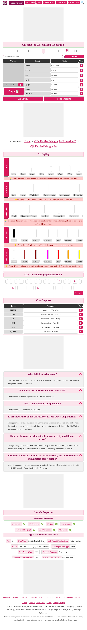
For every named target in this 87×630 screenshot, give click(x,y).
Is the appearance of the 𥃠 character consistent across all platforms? (42, 416)
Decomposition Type (60, 546)
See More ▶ (79, 293)
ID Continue (34, 524)
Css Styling (23, 99)
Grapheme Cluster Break (23, 558)
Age (8, 541)
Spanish (16, 597)
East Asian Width (26, 552)
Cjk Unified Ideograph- (43, 146)
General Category (50, 552)
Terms (49, 603)
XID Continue (45, 530)
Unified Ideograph (23, 530)
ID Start (50, 524)
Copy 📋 (13, 91)
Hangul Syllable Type (51, 558)
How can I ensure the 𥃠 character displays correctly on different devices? (42, 438)
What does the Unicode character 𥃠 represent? (42, 390)
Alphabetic (16, 524)
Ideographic (66, 524)
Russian (33, 597)
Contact (32, 603)
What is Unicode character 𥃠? (42, 374)
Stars (39, 2)
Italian (49, 597)
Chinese (58, 597)
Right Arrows (48, 2)
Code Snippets (64, 99)
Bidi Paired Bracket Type (58, 541)
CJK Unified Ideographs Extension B (55, 141)
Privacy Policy (59, 603)
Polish (77, 597)
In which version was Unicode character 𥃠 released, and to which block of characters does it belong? (42, 457)
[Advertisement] (43, 24)
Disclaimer (40, 603)
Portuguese (68, 597)
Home (27, 141)
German (24, 597)
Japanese (6, 597)
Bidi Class (22, 541)
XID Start (63, 530)
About (24, 603)
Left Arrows (61, 2)
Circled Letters (74, 2)
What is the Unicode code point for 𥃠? (42, 403)
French (42, 597)
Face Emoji (30, 2)
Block (14, 546)
